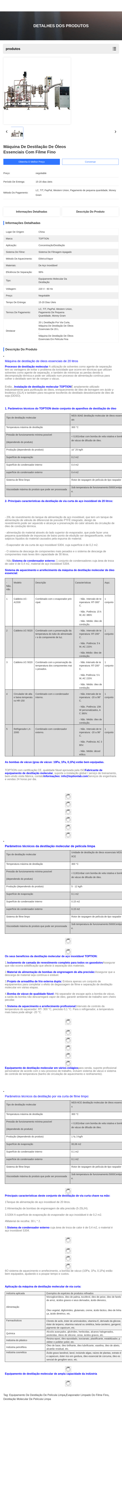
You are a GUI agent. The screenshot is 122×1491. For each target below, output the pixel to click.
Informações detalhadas (31, 211)
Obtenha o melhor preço (32, 161)
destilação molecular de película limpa (27, 1480)
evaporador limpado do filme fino (87, 1476)
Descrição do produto (90, 211)
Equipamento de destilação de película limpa (37, 1476)
